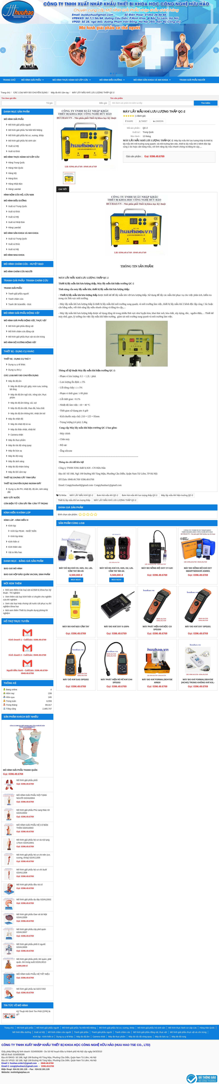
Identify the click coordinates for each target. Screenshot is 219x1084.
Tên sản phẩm (116, 98)
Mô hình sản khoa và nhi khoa (143, 80)
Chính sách (123, 86)
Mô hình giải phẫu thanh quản (20, 770)
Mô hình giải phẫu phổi (26, 780)
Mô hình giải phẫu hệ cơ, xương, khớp (26, 135)
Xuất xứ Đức (14, 211)
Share (129, 121)
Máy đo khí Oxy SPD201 (198, 626)
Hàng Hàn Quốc (15, 168)
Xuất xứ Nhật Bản (16, 222)
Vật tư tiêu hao (15, 552)
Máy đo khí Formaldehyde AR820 (157, 681)
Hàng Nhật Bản (15, 184)
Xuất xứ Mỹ (13, 146)
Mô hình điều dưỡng (106, 80)
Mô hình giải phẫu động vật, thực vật (50, 86)
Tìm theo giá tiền (8, 98)
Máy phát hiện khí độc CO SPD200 (157, 628)
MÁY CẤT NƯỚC (12, 497)
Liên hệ (140, 86)
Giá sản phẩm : (134, 156)
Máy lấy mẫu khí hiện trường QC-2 (177, 495)
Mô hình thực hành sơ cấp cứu (69, 80)
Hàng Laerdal (14, 189)
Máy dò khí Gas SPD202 (76, 679)
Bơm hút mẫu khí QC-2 (107, 495)
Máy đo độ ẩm (14, 381)
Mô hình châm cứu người (18, 271)
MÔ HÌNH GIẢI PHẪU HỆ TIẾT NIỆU (33, 974)
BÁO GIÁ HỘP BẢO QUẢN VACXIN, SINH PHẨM (27, 574)
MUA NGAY (76, 580)
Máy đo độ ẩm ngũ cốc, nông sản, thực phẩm (28, 396)
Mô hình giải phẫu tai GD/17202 (31, 989)
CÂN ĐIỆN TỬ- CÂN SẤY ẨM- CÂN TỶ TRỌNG (26, 503)
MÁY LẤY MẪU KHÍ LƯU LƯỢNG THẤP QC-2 (115, 500)
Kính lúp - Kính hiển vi (16, 520)
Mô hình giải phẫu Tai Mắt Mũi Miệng (25, 130)
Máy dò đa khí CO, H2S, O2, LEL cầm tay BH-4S (76, 569)
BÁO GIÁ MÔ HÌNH (13, 568)
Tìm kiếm (205, 103)
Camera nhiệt (16, 435)
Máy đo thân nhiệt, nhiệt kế (22, 429)
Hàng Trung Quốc (16, 162)
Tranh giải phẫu (13, 288)
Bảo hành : (136, 136)
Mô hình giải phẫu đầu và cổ (29, 884)
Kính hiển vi (13, 541)
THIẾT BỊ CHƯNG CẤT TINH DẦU (20, 477)
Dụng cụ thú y (14, 370)
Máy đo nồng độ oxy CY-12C (157, 568)
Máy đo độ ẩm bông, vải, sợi (23, 403)
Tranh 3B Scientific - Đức (19, 304)
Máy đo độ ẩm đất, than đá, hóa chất (27, 408)
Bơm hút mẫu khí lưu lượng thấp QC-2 (139, 495)
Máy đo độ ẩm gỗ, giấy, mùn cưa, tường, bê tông (29, 387)
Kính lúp (12, 526)
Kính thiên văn (15, 547)
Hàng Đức (13, 178)
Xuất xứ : (136, 132)
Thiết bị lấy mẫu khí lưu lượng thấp (74, 500)
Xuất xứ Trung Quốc (17, 239)
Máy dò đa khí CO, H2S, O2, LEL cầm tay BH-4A (116, 569)
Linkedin (158, 121)
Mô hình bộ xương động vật (95, 86)
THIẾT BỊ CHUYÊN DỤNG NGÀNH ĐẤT (22, 483)
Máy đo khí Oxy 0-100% (116, 626)
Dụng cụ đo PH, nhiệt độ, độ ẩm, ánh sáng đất (28, 490)
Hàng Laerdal (14, 227)
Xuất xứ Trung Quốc (17, 206)
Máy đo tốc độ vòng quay (19, 445)
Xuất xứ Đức (14, 151)
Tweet (143, 121)
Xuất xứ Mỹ (13, 217)
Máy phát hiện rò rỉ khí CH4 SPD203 (116, 681)
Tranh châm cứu (12, 86)
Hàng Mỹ (12, 173)
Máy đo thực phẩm (17, 440)
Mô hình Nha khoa (14, 255)
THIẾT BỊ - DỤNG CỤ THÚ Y (17, 359)
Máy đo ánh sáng (16, 461)
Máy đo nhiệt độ (15, 419)
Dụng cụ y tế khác (16, 364)
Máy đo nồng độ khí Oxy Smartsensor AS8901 (198, 569)
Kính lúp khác (16, 536)
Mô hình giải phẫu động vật (20, 326)
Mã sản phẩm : (134, 128)
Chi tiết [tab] (63, 189)
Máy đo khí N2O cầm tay (76, 626)
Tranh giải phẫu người (181, 80)
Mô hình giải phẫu (32, 80)
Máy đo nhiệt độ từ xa (20, 424)
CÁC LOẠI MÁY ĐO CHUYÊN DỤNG (21, 375)
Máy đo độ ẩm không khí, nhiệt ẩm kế (27, 413)
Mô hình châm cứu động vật (21, 331)
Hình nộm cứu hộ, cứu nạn (19, 195)
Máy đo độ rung (15, 456)
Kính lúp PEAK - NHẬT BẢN (23, 531)
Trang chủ (9, 80)
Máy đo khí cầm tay (17, 472)
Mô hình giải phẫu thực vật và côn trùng (26, 337)
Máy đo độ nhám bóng (18, 466)
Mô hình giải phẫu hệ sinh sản (22, 141)
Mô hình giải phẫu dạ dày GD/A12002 (33, 899)
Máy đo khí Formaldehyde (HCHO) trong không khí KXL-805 (198, 682)
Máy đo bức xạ (15, 451)
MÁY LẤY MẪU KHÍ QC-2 (81, 495)
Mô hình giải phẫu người (19, 125)
